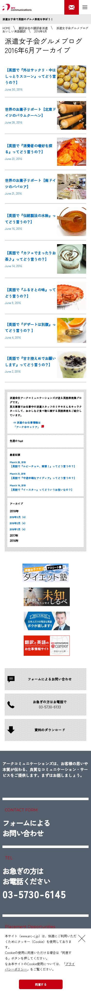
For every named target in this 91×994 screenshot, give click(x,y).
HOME (6, 28)
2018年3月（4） (18, 517)
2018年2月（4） (18, 523)
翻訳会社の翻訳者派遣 (33, 28)
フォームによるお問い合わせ (26, 828)
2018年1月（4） (18, 529)
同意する (41, 984)
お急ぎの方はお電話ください (34, 884)
